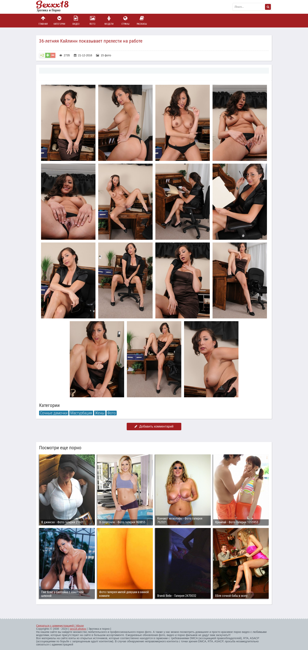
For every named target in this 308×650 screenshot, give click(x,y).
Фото (92, 20)
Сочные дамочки (53, 413)
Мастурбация (81, 413)
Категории (59, 20)
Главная (43, 20)
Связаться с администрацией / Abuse (60, 625)
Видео (76, 20)
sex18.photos (78, 628)
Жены (99, 413)
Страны (125, 20)
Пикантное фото (55, 7)
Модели (109, 20)
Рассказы (142, 20)
